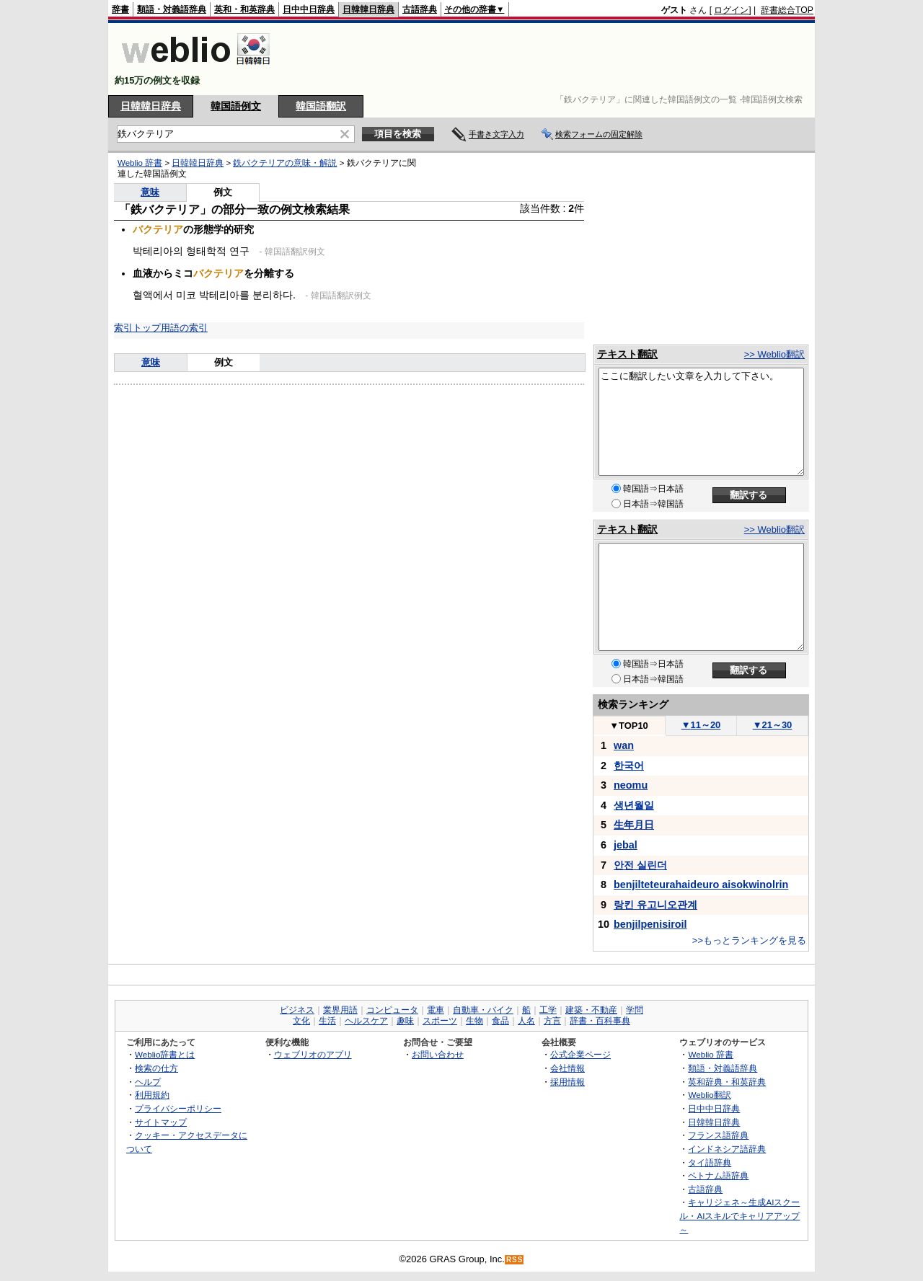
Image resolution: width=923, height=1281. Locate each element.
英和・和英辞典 (244, 9)
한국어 (629, 765)
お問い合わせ (438, 1054)
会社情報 (567, 1068)
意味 (150, 192)
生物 (474, 1020)
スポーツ (440, 1020)
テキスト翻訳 (627, 354)
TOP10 (628, 725)
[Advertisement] (550, 59)
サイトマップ (161, 1122)
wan (624, 745)
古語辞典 (419, 9)
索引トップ (137, 327)
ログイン (731, 10)
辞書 (120, 9)
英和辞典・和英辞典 (727, 1081)
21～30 (772, 724)
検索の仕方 (156, 1068)
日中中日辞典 (309, 9)
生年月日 (634, 824)
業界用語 (340, 1010)
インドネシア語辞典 (727, 1148)
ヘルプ (148, 1081)
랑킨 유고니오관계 (655, 904)
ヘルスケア (366, 1020)
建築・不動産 (591, 1010)
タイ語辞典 (709, 1162)
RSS (515, 1260)
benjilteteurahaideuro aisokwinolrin (701, 884)
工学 (548, 1010)
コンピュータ (392, 1010)
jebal (625, 845)
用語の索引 (184, 327)
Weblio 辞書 (140, 163)
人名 (526, 1020)
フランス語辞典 (718, 1135)
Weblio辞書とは (165, 1054)
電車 (435, 1010)
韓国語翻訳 (321, 106)
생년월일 (634, 805)
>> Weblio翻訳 (774, 354)
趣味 (405, 1020)
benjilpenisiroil (650, 924)
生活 (327, 1020)
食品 (500, 1020)
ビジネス (297, 1010)
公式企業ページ (580, 1054)
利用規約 (152, 1094)
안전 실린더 (640, 865)
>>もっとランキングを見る (749, 940)
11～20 (701, 724)
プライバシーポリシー (178, 1108)
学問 (634, 1010)
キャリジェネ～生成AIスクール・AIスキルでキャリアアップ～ (739, 1215)
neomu (631, 785)
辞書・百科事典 (600, 1020)
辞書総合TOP (787, 10)
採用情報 (567, 1081)
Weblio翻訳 (709, 1094)
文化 (301, 1020)
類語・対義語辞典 (171, 9)
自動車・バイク (483, 1010)
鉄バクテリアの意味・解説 (285, 163)
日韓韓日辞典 (368, 9)
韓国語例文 (236, 106)
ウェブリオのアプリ (313, 1054)
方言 (552, 1020)
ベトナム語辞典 (718, 1175)
